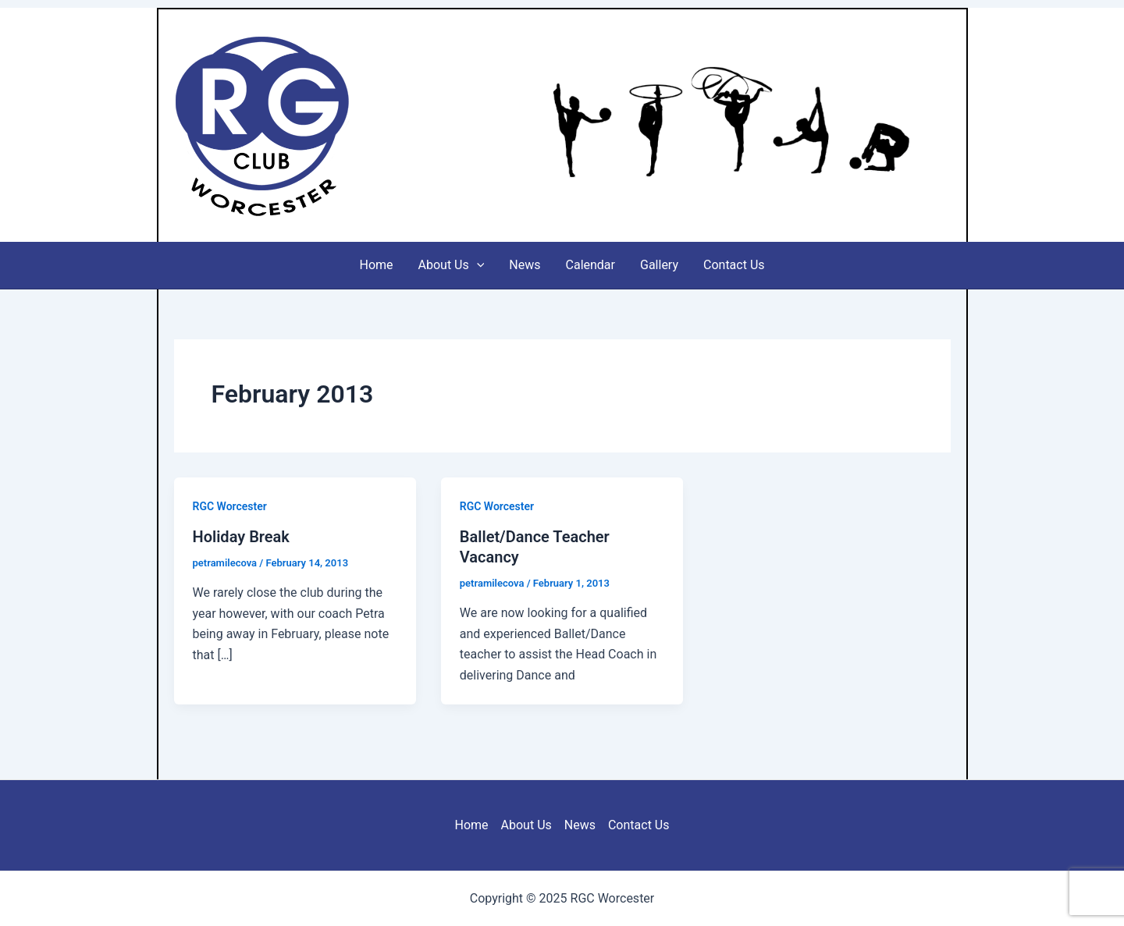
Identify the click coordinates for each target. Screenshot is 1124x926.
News (524, 264)
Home (376, 264)
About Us (451, 265)
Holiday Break (241, 536)
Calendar (590, 264)
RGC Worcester (431, 125)
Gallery (659, 264)
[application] (477, 265)
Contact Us (734, 264)
